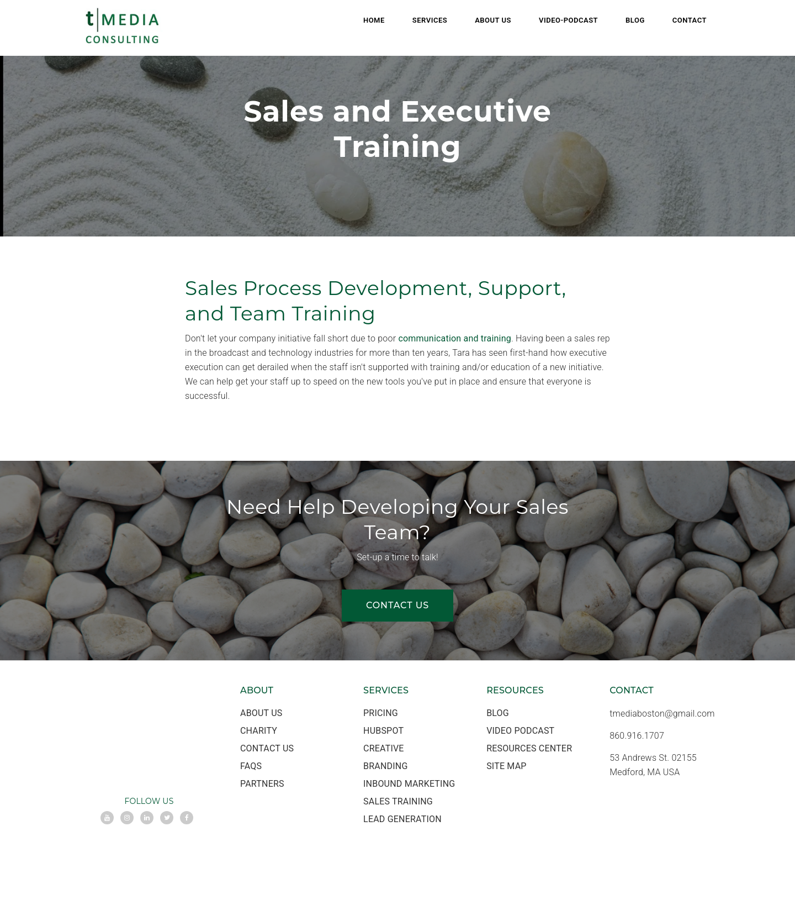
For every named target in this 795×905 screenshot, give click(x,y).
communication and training (454, 338)
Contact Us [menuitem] (267, 748)
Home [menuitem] (374, 20)
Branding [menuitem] (385, 766)
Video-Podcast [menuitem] (568, 20)
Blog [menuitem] (635, 20)
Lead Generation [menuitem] (402, 819)
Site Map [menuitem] (506, 766)
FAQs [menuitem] (251, 766)
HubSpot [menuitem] (383, 730)
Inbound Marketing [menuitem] (409, 783)
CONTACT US (397, 605)
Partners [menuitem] (262, 783)
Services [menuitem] (429, 20)
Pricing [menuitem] (380, 713)
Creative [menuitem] (383, 748)
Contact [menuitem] (689, 20)
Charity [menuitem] (258, 730)
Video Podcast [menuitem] (520, 730)
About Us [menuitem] (493, 20)
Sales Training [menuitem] (398, 801)
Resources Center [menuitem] (529, 748)
